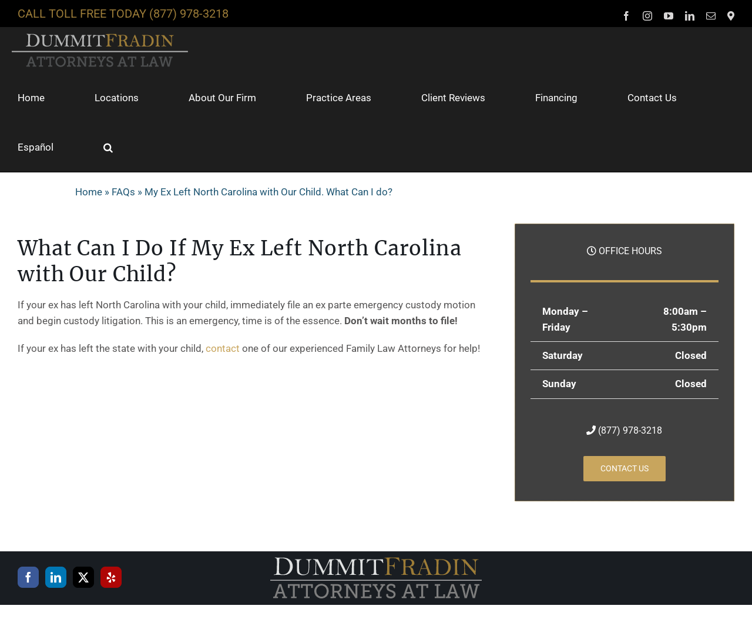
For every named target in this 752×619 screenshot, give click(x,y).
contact (223, 348)
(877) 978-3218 (189, 13)
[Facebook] (28, 577)
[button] (108, 147)
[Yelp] (111, 577)
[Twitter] (83, 577)
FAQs (123, 192)
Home (88, 192)
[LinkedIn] (55, 577)
